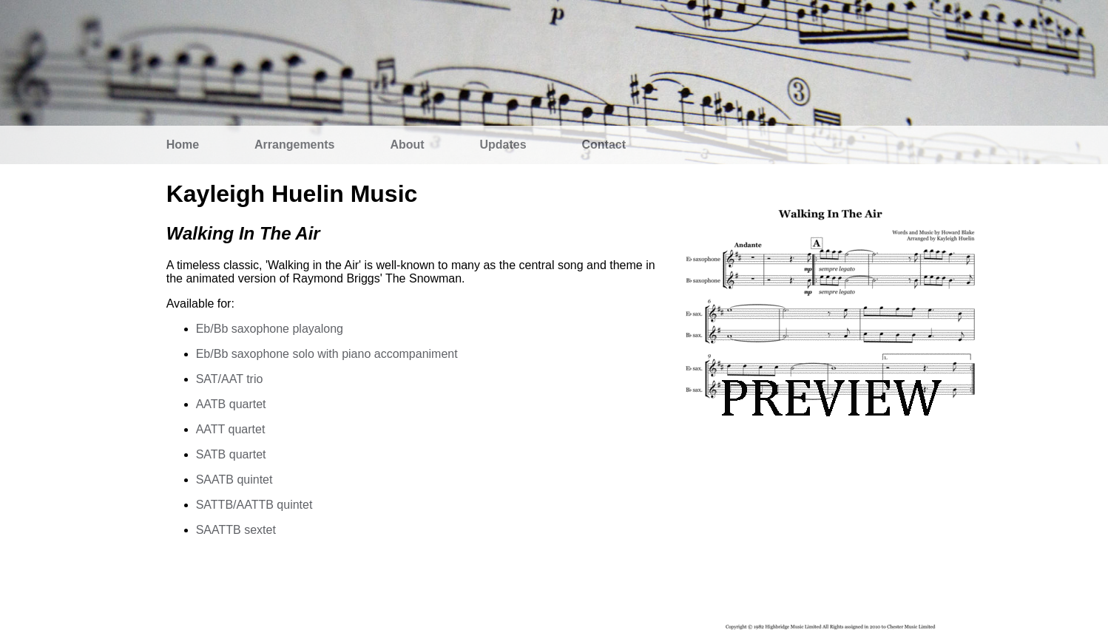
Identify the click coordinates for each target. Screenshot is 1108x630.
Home (182, 144)
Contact (604, 144)
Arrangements (294, 144)
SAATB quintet (234, 479)
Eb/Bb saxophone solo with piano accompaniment (327, 354)
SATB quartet (231, 454)
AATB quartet (231, 404)
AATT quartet (231, 429)
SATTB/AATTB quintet (254, 504)
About (407, 144)
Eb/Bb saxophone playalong (269, 328)
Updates (503, 144)
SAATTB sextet (236, 530)
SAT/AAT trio (229, 379)
